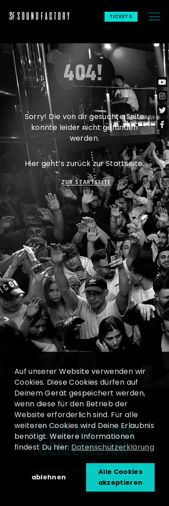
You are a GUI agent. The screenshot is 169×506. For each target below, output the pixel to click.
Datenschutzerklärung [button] (112, 447)
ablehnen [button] (49, 477)
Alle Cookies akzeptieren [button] (120, 477)
